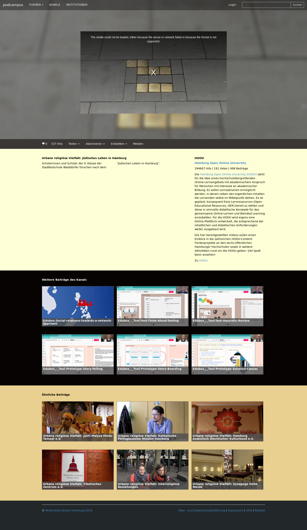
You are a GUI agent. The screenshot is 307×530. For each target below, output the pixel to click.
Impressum (235, 510)
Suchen (297, 5)
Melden (138, 144)
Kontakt (260, 510)
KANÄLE (54, 4)
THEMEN (36, 4)
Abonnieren (95, 144)
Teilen (74, 144)
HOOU (203, 260)
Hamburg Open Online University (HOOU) (228, 174)
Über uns (185, 510)
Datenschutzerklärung (209, 510)
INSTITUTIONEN (76, 4)
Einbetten (119, 144)
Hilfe (249, 510)
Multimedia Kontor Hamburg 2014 (68, 510)
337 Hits (56, 144)
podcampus (13, 5)
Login (232, 4)
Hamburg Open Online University (220, 163)
